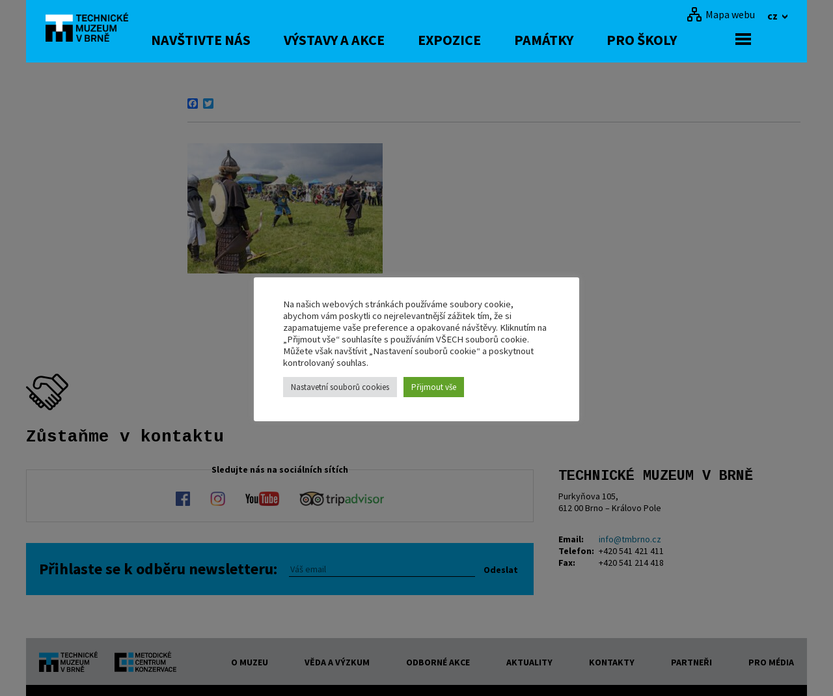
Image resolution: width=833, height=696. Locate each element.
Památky (580, 40)
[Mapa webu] (721, 14)
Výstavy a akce (370, 40)
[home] (94, 29)
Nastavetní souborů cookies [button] (340, 387)
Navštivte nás (237, 40)
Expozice (485, 40)
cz (773, 15)
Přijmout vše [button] (433, 387)
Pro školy (678, 40)
